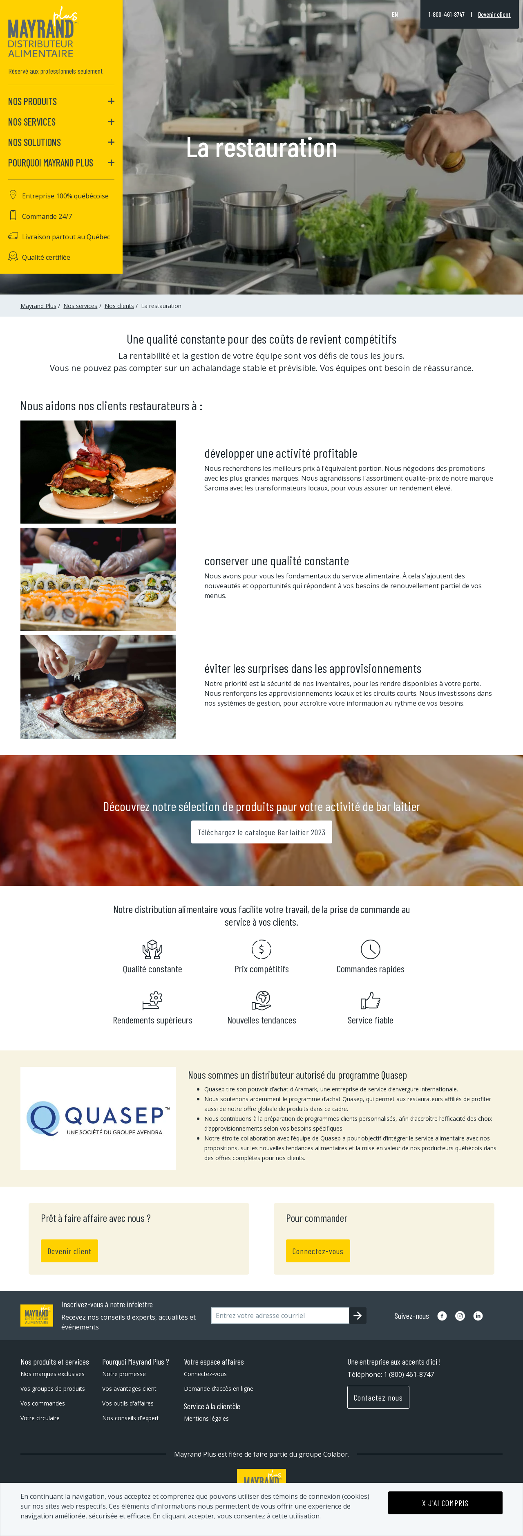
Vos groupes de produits (52, 1388)
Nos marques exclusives (52, 1374)
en (395, 14)
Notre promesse (124, 1374)
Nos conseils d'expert (130, 1418)
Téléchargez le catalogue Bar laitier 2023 (262, 832)
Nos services (80, 306)
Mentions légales (206, 1418)
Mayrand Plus (38, 306)
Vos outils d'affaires (128, 1403)
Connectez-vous (318, 1251)
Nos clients (119, 306)
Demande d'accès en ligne (218, 1388)
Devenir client (494, 14)
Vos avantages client (129, 1388)
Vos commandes (42, 1403)
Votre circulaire (40, 1418)
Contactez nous (378, 1397)
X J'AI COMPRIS (445, 1503)
